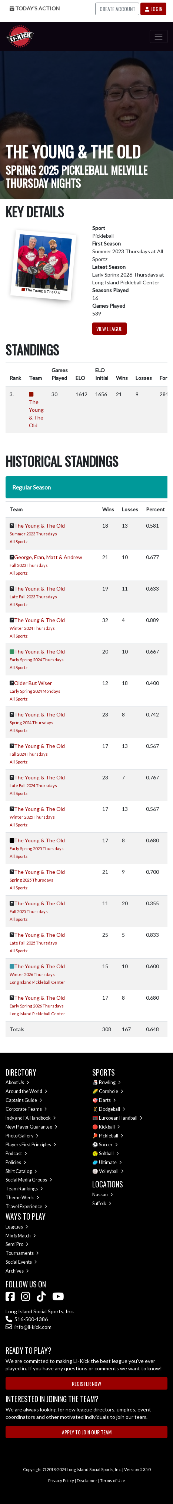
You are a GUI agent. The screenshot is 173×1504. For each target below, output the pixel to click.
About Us (17, 1082)
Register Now (86, 1383)
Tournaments (22, 1253)
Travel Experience (26, 1206)
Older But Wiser (33, 683)
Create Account (117, 9)
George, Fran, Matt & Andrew (48, 557)
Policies (16, 1162)
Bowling (110, 1082)
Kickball (109, 1127)
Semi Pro (17, 1244)
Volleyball (111, 1171)
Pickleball (111, 1136)
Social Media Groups (29, 1180)
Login (153, 9)
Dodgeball (112, 1109)
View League (109, 328)
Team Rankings (24, 1188)
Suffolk (102, 1203)
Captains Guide (24, 1100)
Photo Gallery (22, 1136)
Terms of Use (112, 1480)
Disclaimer (87, 1480)
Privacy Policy (61, 1480)
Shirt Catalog (21, 1171)
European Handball (121, 1118)
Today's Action (35, 8)
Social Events (21, 1262)
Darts (107, 1100)
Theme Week (22, 1197)
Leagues (17, 1227)
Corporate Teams (26, 1109)
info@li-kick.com (28, 1327)
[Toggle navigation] (159, 36)
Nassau (102, 1194)
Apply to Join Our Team (87, 1432)
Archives (17, 1271)
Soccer (108, 1144)
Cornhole (111, 1091)
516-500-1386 (27, 1319)
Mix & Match (21, 1236)
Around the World (26, 1091)
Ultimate (110, 1162)
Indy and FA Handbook (31, 1118)
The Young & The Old (39, 525)
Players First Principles (31, 1144)
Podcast (16, 1153)
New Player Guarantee (31, 1127)
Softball (109, 1153)
